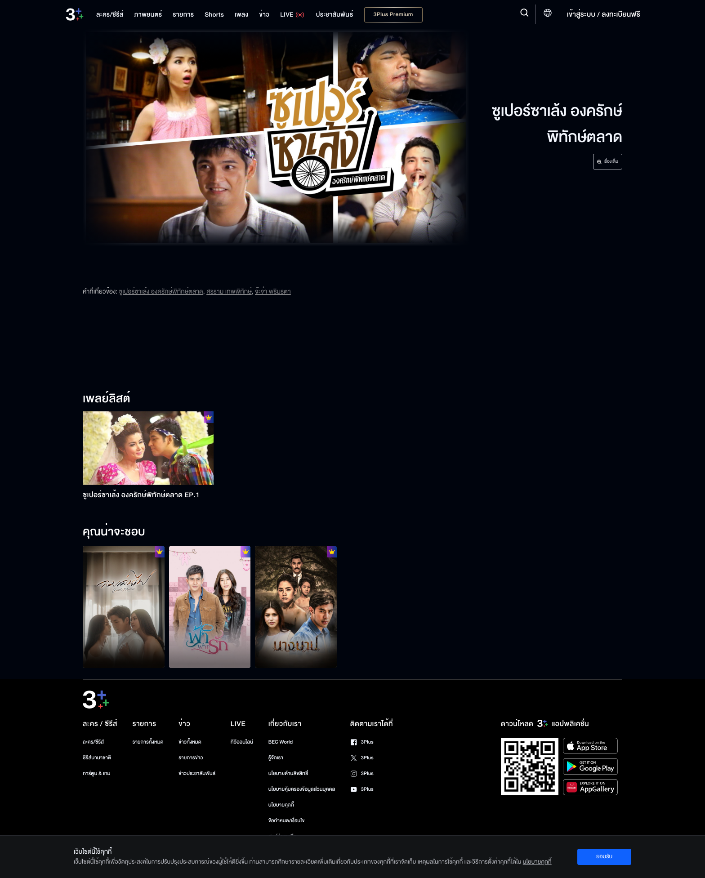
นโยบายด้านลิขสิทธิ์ (288, 773)
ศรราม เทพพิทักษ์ (229, 291)
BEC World (280, 742)
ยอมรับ (604, 856)
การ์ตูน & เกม (97, 773)
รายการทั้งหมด (147, 742)
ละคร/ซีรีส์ (93, 742)
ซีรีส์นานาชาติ (97, 757)
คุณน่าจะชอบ (114, 532)
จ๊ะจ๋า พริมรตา (273, 291)
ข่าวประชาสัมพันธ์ (196, 773)
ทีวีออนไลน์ (242, 742)
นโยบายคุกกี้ (281, 805)
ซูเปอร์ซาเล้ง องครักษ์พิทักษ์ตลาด (161, 291)
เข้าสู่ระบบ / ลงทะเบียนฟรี (603, 14)
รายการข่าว (190, 757)
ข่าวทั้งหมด (189, 742)
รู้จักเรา (275, 757)
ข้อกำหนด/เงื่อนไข (286, 820)
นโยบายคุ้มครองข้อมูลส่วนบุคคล (301, 789)
